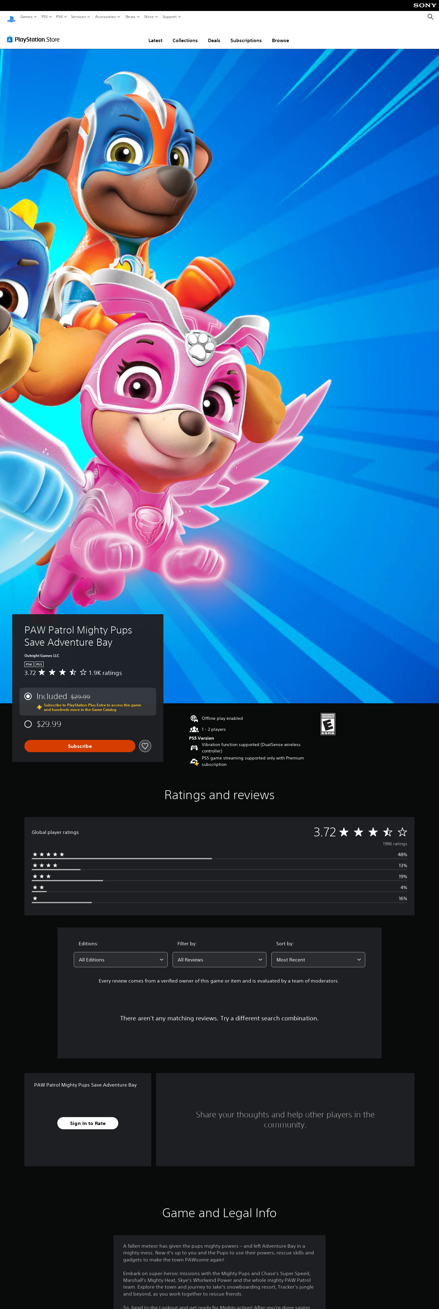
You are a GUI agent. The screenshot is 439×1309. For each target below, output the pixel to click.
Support (169, 16)
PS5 (44, 16)
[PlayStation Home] (11, 17)
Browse (280, 34)
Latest (155, 34)
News (131, 16)
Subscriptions (246, 34)
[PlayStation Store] (35, 33)
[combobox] (121, 953)
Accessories (105, 16)
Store (149, 16)
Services (78, 16)
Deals (214, 34)
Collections (185, 34)
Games (26, 16)
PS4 (59, 16)
